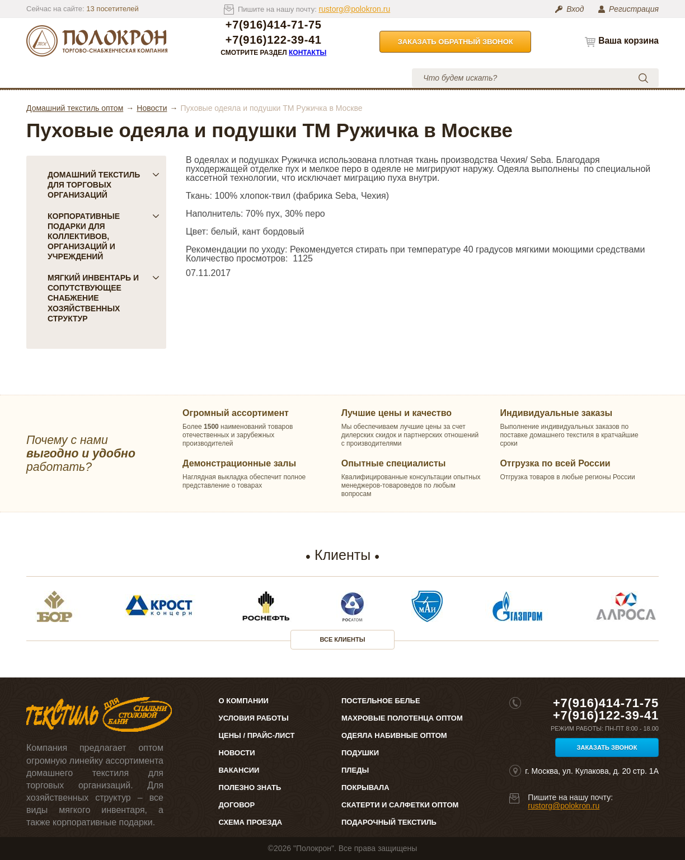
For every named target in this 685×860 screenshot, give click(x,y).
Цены (193, 77)
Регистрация (634, 9)
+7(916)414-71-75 (274, 25)
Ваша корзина (628, 40)
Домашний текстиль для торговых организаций (103, 185)
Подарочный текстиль (389, 822)
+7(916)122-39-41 (274, 40)
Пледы (355, 770)
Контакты (307, 53)
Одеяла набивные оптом (394, 735)
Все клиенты (342, 639)
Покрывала (365, 787)
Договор (237, 804)
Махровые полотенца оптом (402, 718)
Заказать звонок (607, 747)
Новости (152, 108)
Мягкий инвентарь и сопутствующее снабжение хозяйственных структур (103, 298)
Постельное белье (380, 700)
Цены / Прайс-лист (257, 735)
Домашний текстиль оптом (74, 108)
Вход (575, 9)
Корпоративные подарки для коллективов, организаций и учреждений (103, 236)
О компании (128, 77)
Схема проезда (250, 822)
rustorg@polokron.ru (354, 8)
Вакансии (239, 770)
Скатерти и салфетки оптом (399, 804)
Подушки (360, 752)
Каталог (65, 77)
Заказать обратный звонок (455, 42)
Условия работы (269, 77)
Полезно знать (250, 787)
